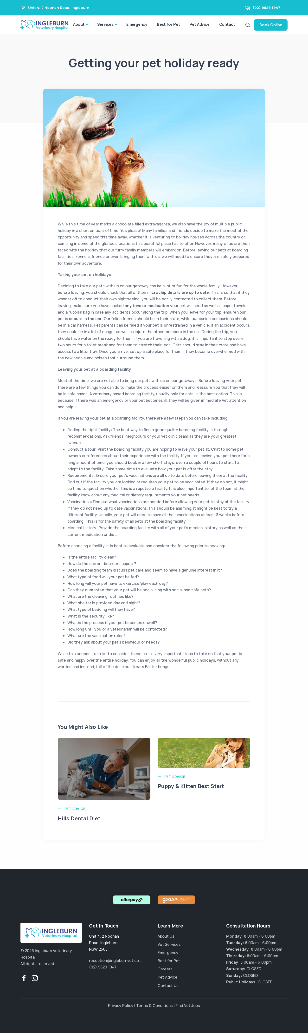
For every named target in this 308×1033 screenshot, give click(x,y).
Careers (165, 969)
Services (105, 24)
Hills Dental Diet (79, 818)
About (78, 24)
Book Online (270, 24)
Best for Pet (168, 24)
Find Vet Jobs (188, 1005)
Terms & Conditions (154, 1005)
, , (104, 943)
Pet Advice (200, 24)
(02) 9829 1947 (266, 7)
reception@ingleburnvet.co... (115, 960)
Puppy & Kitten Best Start (191, 786)
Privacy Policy (120, 1005)
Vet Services (169, 944)
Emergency (136, 24)
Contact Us (168, 985)
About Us (166, 936)
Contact (227, 24)
